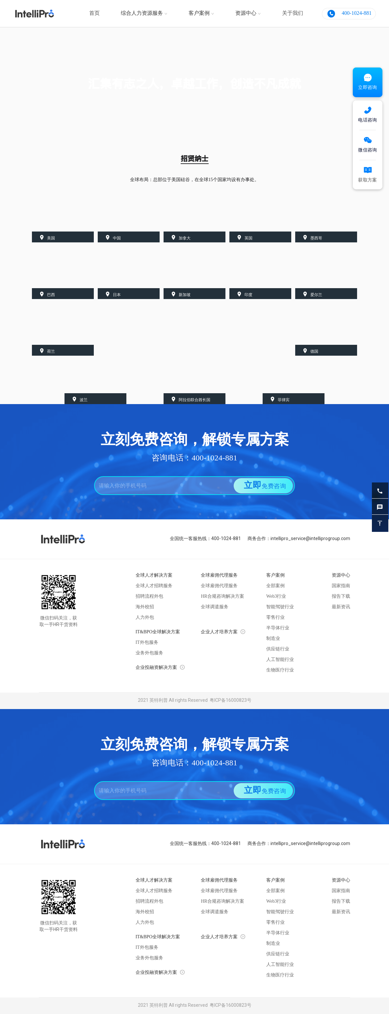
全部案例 (275, 586)
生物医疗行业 (280, 670)
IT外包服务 (147, 642)
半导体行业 (277, 628)
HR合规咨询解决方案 (222, 596)
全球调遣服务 (214, 607)
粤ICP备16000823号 (229, 700)
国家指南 (341, 586)
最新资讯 (341, 607)
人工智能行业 (280, 659)
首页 (94, 13)
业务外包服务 (149, 653)
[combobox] (160, 486)
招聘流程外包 (149, 596)
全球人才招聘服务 (154, 586)
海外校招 (145, 607)
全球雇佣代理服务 (219, 586)
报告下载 (341, 596)
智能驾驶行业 (280, 607)
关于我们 (292, 13)
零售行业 (275, 617)
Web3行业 (276, 596)
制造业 (273, 638)
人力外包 (145, 617)
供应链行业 (277, 649)
